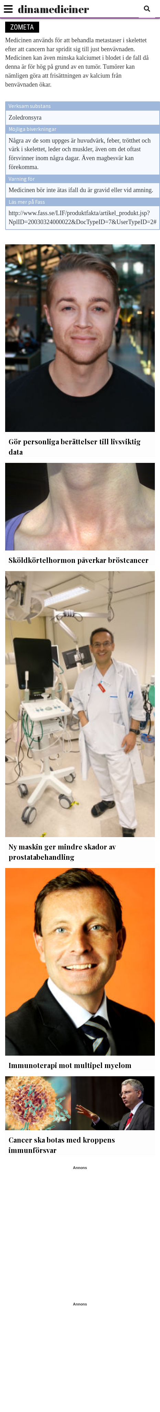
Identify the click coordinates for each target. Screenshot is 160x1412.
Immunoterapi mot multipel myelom (70, 1065)
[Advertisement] (64, 1234)
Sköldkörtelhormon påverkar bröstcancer (79, 560)
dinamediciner (53, 9)
